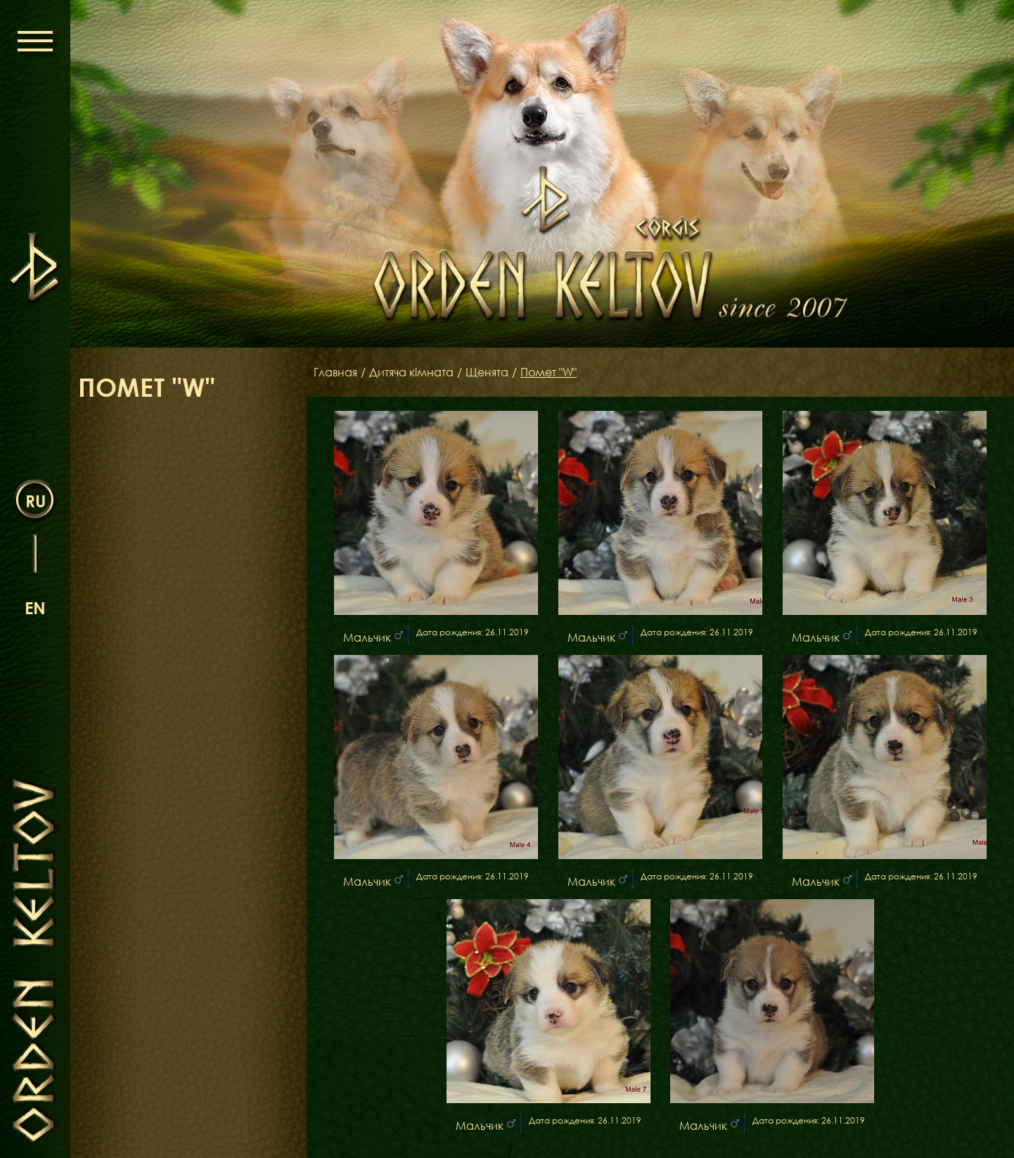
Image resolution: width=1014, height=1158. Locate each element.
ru (35, 500)
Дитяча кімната (411, 372)
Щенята (487, 372)
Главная (335, 372)
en (35, 607)
